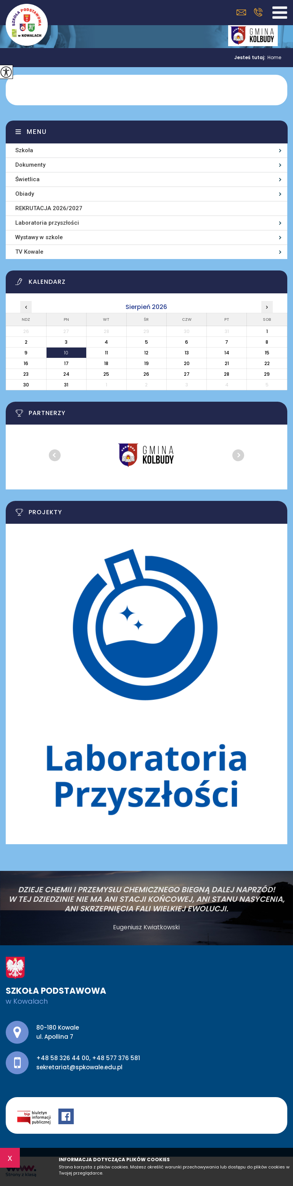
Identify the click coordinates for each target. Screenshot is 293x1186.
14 (226, 352)
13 (187, 352)
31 (66, 384)
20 (187, 363)
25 (106, 374)
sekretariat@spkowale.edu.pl (241, 12)
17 (66, 363)
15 (267, 352)
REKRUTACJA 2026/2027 (48, 208)
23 (26, 374)
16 (26, 363)
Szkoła (24, 150)
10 (66, 352)
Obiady (24, 193)
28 (226, 374)
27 (187, 374)
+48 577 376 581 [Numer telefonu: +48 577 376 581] (116, 1058)
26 (146, 374)
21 (227, 363)
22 (267, 363)
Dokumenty (30, 164)
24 (66, 374)
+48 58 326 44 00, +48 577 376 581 (258, 12)
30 (26, 384)
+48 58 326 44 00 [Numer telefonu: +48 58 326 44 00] (62, 1058)
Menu (37, 131)
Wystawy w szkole (39, 237)
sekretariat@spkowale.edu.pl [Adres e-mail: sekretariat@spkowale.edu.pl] (79, 1067)
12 (146, 352)
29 (267, 374)
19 (146, 363)
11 (106, 352)
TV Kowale (29, 251)
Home (274, 57)
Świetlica (27, 179)
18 (106, 363)
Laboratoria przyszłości (47, 222)
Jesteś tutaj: (250, 57)
